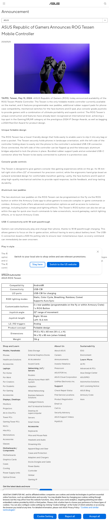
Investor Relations (62, 364)
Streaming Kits (34, 444)
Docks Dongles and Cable (39, 462)
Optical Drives (9, 477)
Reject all (70, 516)
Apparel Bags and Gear (38, 449)
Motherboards (9, 455)
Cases (5, 464)
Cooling (6, 468)
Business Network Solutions (36, 396)
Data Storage (34, 351)
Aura (82, 399)
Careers (57, 355)
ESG (82, 351)
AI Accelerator (34, 359)
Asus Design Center (88, 373)
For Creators (8, 382)
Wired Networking (36, 391)
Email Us (58, 404)
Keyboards (33, 431)
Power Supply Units (11, 473)
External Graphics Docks (39, 355)
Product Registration (63, 399)
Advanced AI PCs (87, 368)
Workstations (9, 435)
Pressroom (59, 368)
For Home (7, 373)
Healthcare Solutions (12, 359)
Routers (31, 375)
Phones (6, 355)
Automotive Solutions (89, 382)
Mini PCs (7, 430)
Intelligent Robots (36, 402)
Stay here (37, 264)
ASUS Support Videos (64, 417)
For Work (7, 377)
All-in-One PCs (9, 413)
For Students (8, 386)
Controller (32, 471)
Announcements (61, 359)
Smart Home (33, 422)
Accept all (94, 516)
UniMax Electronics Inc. (64, 381)
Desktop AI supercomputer (35, 412)
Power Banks (33, 466)
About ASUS (60, 351)
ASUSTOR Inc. (60, 373)
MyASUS (58, 421)
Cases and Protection (37, 453)
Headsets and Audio (37, 440)
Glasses (6, 444)
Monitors (7, 404)
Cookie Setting (45, 516)
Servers (31, 417)
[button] (4, 3)
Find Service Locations (64, 395)
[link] (54, 4)
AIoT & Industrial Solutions (39, 406)
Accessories (8, 364)
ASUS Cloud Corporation (65, 377)
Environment (85, 355)
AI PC (82, 364)
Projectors (7, 408)
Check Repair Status (63, 390)
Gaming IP (32, 479)
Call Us (57, 408)
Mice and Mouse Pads (37, 435)
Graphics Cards (10, 459)
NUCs (5, 426)
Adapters (32, 386)
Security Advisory (62, 412)
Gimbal (31, 475)
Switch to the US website (63, 264)
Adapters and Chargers (38, 457)
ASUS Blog (85, 390)
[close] (98, 251)
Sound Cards (33, 364)
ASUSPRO (85, 377)
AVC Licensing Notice (89, 386)
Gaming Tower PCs (11, 422)
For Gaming (8, 391)
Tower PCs (7, 417)
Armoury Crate (86, 395)
